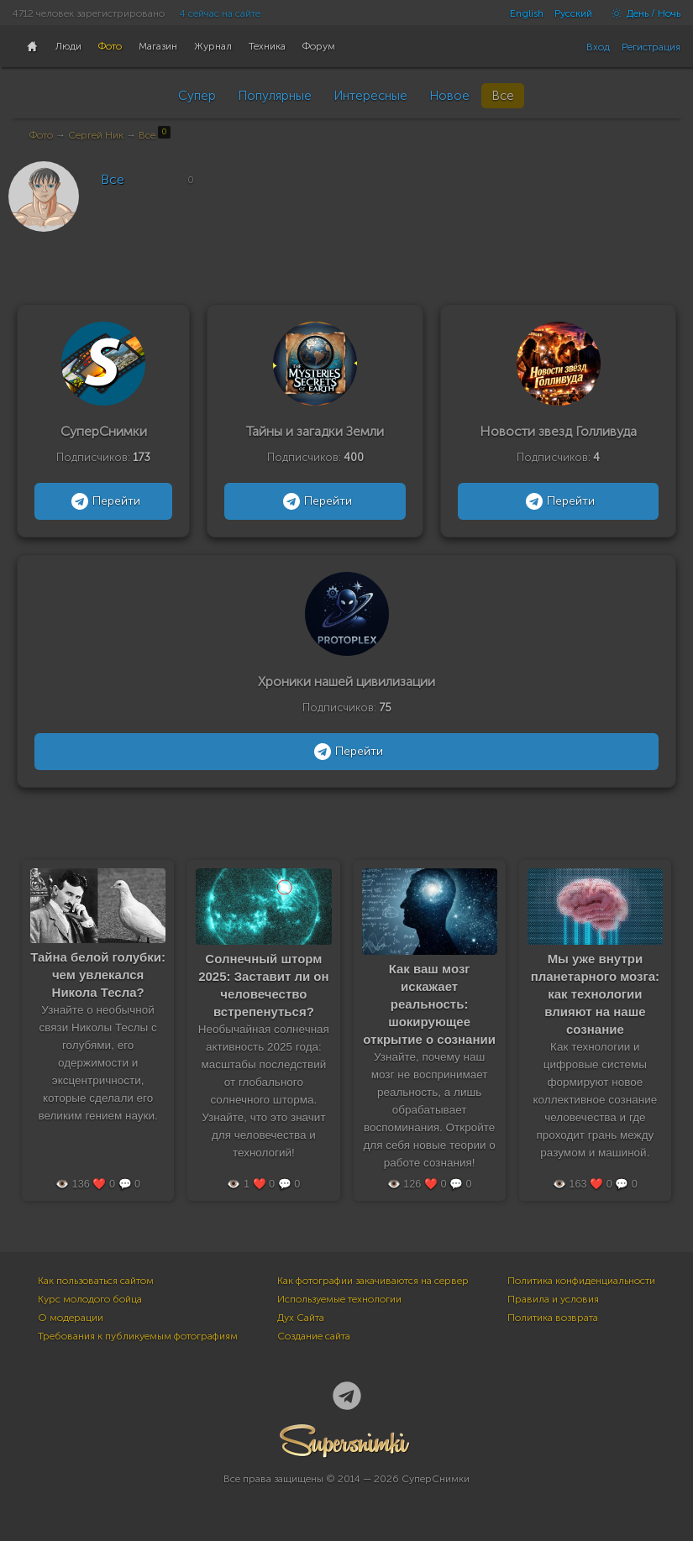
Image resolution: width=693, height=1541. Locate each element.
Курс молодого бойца (90, 1299)
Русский (573, 13)
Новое (449, 95)
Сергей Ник (95, 135)
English (526, 13)
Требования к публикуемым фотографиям (138, 1336)
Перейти (103, 501)
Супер (197, 95)
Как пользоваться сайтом (96, 1281)
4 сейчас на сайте (220, 13)
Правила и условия (553, 1299)
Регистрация (651, 47)
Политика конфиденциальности (581, 1281)
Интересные (370, 95)
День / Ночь (641, 13)
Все (502, 95)
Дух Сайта (300, 1317)
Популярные (275, 95)
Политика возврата (552, 1317)
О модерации (70, 1317)
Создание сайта (313, 1336)
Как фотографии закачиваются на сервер (373, 1281)
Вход (598, 47)
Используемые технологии (339, 1299)
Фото (41, 135)
